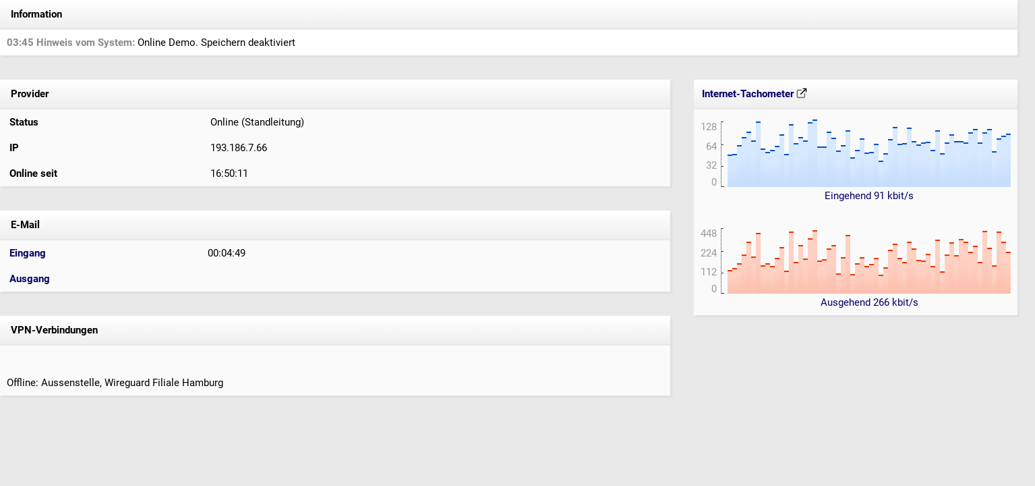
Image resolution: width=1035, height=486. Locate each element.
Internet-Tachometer (754, 94)
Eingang (27, 253)
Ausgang (29, 279)
